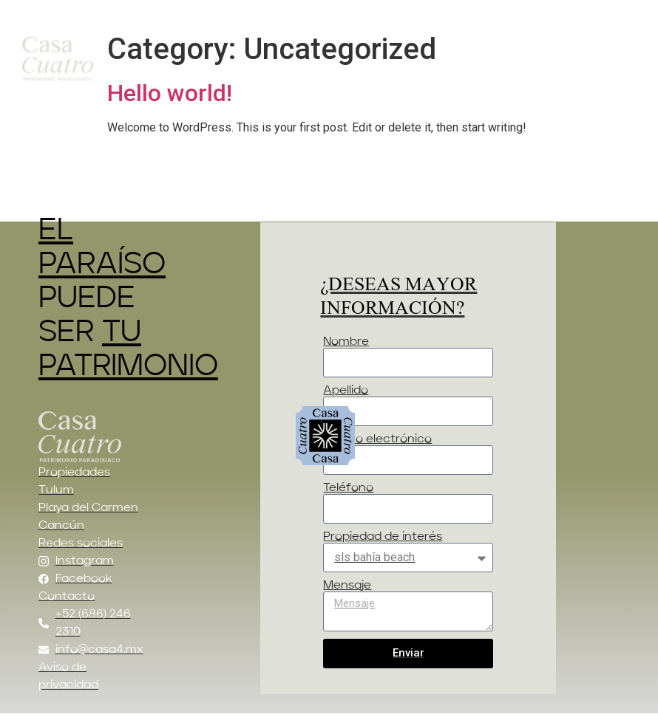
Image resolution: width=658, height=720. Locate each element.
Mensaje (347, 586)
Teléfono (348, 488)
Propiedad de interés (382, 537)
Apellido (345, 391)
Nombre (346, 342)
